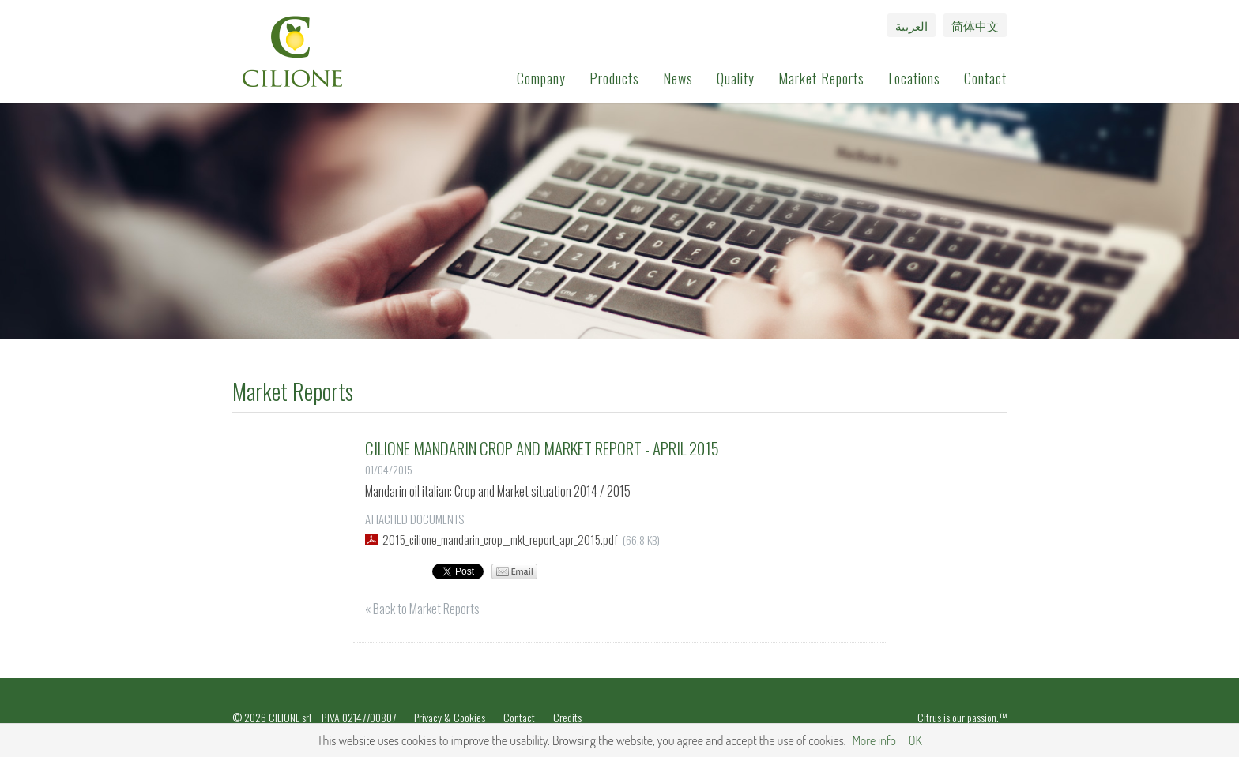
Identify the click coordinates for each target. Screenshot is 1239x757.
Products (614, 78)
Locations (914, 78)
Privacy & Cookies (449, 717)
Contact (985, 78)
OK (915, 740)
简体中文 (975, 25)
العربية (911, 25)
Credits (567, 717)
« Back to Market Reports (422, 608)
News (678, 78)
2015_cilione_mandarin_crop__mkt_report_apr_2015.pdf (500, 539)
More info (873, 740)
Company (541, 78)
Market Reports (821, 78)
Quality (736, 78)
